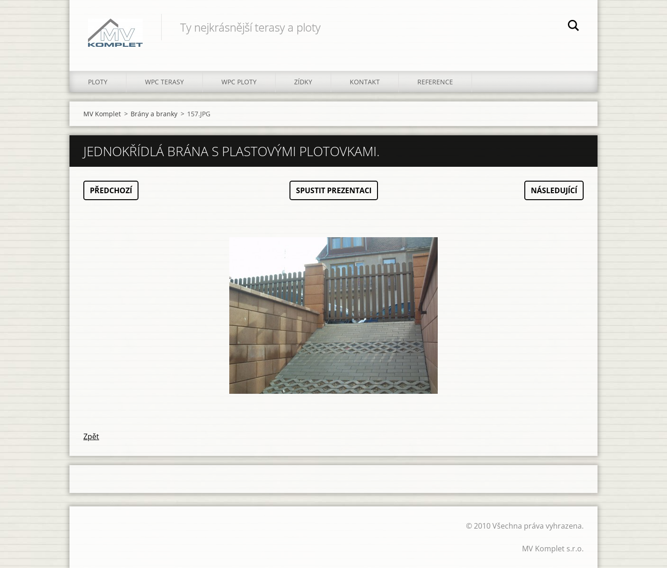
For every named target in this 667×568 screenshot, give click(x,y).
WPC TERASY (164, 81)
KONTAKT (365, 81)
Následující (554, 190)
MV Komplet (102, 113)
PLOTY (97, 81)
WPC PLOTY (239, 81)
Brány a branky (154, 113)
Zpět (91, 436)
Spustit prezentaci (333, 190)
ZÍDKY (303, 81)
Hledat (573, 27)
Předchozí (111, 190)
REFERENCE (435, 81)
